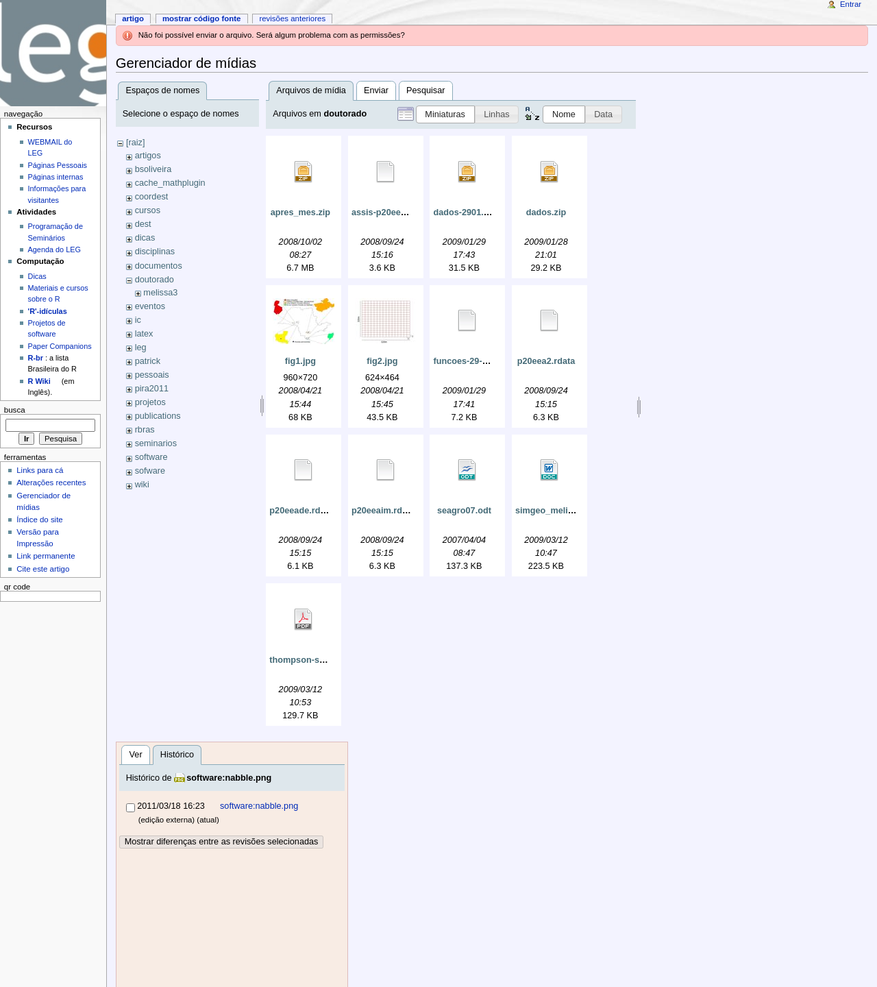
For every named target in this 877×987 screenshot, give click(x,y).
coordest (152, 197)
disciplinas (155, 251)
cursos (147, 210)
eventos (150, 306)
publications (158, 416)
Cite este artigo (42, 569)
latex (144, 334)
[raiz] (135, 142)
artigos (148, 155)
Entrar (850, 4)
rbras (145, 430)
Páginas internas (56, 177)
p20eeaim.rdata (383, 510)
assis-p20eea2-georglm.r (402, 212)
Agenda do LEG (54, 249)
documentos (158, 266)
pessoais (152, 375)
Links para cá (39, 470)
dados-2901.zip (464, 212)
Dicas (37, 276)
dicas (145, 238)
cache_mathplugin (170, 183)
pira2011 (152, 388)
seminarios (156, 443)
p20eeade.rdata (300, 510)
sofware (150, 471)
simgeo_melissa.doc (557, 510)
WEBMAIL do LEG (50, 147)
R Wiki (39, 381)
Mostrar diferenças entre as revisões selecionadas (222, 841)
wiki (142, 484)
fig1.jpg (300, 361)
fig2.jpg (382, 361)
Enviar (376, 90)
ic (138, 320)
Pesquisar (425, 90)
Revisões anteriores (292, 18)
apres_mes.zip (300, 212)
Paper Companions (60, 346)
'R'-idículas (47, 311)
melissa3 (160, 292)
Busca (14, 410)
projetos (150, 402)
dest (143, 224)
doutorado (154, 279)
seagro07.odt (464, 510)
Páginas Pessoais (57, 165)
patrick (147, 361)
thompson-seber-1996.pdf (322, 660)
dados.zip (546, 212)
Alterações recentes (51, 482)
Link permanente (45, 556)
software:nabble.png (228, 778)
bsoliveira (153, 169)
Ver (136, 754)
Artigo (133, 18)
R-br (35, 358)
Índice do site (39, 519)
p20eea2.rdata (546, 361)
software (151, 457)
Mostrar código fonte (201, 18)
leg (141, 347)
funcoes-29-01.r (465, 361)
